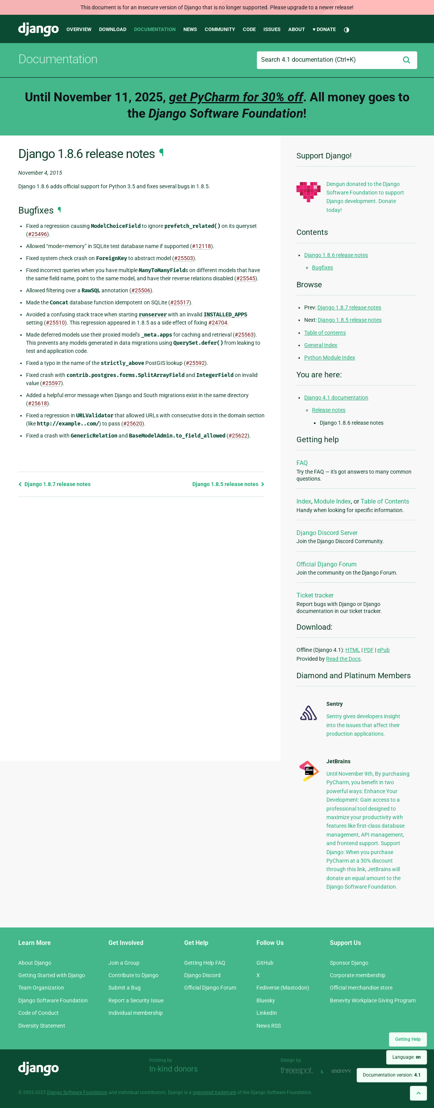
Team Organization (41, 988)
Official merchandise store (361, 988)
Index (303, 501)
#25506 (140, 290)
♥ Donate (324, 29)
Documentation (155, 29)
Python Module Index (329, 357)
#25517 (179, 302)
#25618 (37, 403)
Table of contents (325, 333)
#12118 (201, 246)
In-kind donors (173, 1068)
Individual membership (135, 1013)
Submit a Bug (124, 988)
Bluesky (265, 1000)
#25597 (51, 383)
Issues (272, 29)
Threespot (299, 1071)
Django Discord (202, 975)
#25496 (37, 234)
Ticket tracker (314, 595)
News (190, 29)
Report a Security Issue (136, 1000)
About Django (34, 963)
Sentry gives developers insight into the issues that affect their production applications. (363, 725)
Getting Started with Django (51, 975)
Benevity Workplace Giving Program (373, 1000)
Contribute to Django (133, 975)
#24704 (217, 323)
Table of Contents (385, 501)
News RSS (268, 1026)
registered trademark (214, 1092)
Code (249, 29)
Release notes (328, 410)
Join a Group (123, 963)
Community (220, 29)
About (296, 29)
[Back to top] (418, 1093)
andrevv (349, 1071)
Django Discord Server (326, 533)
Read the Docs (343, 659)
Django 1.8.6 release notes (336, 255)
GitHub (265, 963)
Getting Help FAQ (204, 963)
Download (112, 29)
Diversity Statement (41, 1026)
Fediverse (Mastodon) (282, 988)
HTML (352, 650)
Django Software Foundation (53, 1000)
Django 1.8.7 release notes (54, 484)
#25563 (244, 335)
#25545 (245, 278)
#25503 (183, 258)
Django (38, 29)
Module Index (332, 501)
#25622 (238, 435)
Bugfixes (322, 267)
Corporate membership (357, 975)
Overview (78, 29)
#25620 (132, 423)
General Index (320, 345)
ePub (383, 650)
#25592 (195, 363)
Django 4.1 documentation (336, 397)
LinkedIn (266, 1013)
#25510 (55, 323)
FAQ (302, 463)
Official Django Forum (326, 564)
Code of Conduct (38, 1013)
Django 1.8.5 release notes (228, 484)
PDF (369, 650)
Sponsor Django (349, 963)
